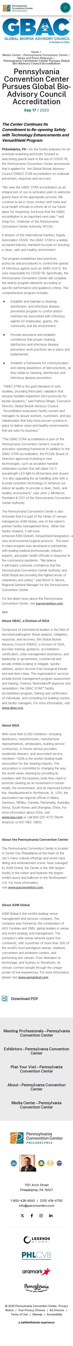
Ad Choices (56, 1310)
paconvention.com (49, 603)
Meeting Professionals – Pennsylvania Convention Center (36, 1033)
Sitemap (37, 1314)
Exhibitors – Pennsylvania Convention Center (36, 1051)
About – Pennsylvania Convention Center (36, 1087)
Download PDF (24, 998)
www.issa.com (12, 817)
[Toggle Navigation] (65, 7)
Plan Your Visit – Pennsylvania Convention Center (36, 1069)
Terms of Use (19, 1314)
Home (35, 52)
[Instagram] (41, 1216)
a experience (36, 1322)
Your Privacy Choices (31, 1310)
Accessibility (54, 1314)
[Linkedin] (51, 1216)
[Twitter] (22, 1216)
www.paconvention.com (25, 887)
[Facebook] (32, 1216)
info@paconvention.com (36, 1206)
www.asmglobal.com (33, 977)
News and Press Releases (35, 58)
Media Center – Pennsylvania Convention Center (35, 55)
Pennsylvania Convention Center (18, 8)
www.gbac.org (12, 708)
